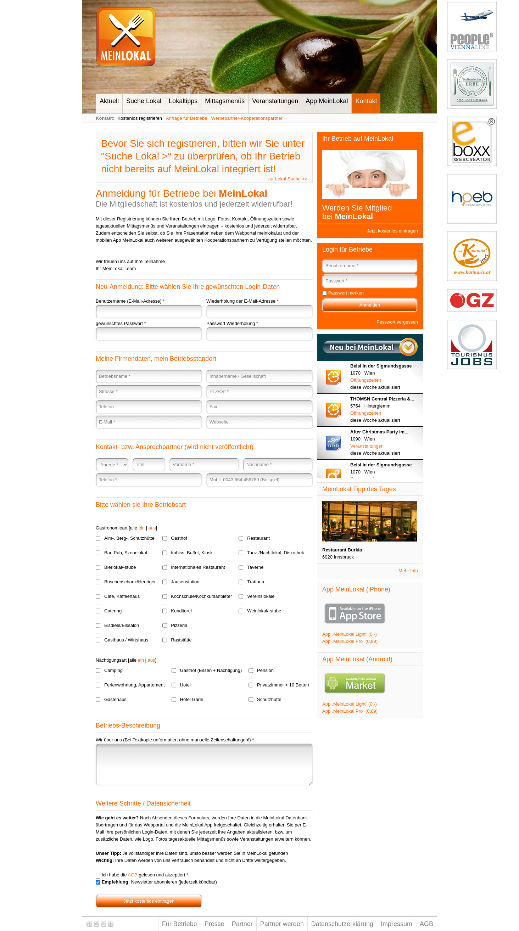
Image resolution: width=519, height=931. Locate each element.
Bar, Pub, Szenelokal (125, 552)
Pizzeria (179, 625)
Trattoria (255, 581)
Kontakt (366, 101)
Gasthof (179, 538)
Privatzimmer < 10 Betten (283, 685)
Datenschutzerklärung (342, 923)
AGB (132, 874)
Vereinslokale (260, 596)
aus (152, 528)
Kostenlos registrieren (139, 118)
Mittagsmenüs (225, 101)
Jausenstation (185, 581)
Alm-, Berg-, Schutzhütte (129, 538)
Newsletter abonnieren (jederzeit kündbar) (159, 882)
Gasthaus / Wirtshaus (126, 640)
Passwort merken (346, 293)
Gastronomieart (112, 528)
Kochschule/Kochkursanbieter (201, 596)
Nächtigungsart (111, 660)
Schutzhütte (269, 699)
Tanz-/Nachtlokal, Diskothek (275, 552)
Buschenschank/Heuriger (130, 581)
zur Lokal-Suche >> (287, 178)
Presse (214, 923)
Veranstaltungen (275, 101)
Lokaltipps (183, 101)
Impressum (396, 923)
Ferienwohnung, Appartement (134, 685)
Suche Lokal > (136, 156)
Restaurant (258, 538)
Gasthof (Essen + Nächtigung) (211, 670)
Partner (242, 923)
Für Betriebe (179, 923)
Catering (113, 610)
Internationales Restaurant (198, 567)
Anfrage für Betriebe (186, 118)
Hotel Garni (191, 699)
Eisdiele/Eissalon (121, 625)
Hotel (185, 685)
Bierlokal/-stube (120, 567)
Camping (113, 670)
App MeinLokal (327, 101)
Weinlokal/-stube (264, 610)
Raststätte (181, 640)
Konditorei (181, 610)
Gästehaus (115, 699)
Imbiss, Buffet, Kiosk (192, 552)
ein (142, 528)
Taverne (255, 567)
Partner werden (282, 923)
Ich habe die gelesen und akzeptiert (145, 874)
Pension (265, 670)
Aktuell (109, 101)
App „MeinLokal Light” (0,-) (349, 634)
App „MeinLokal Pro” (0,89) (350, 641)
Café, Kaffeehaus (122, 596)
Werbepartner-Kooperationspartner (246, 118)
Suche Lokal (143, 101)
